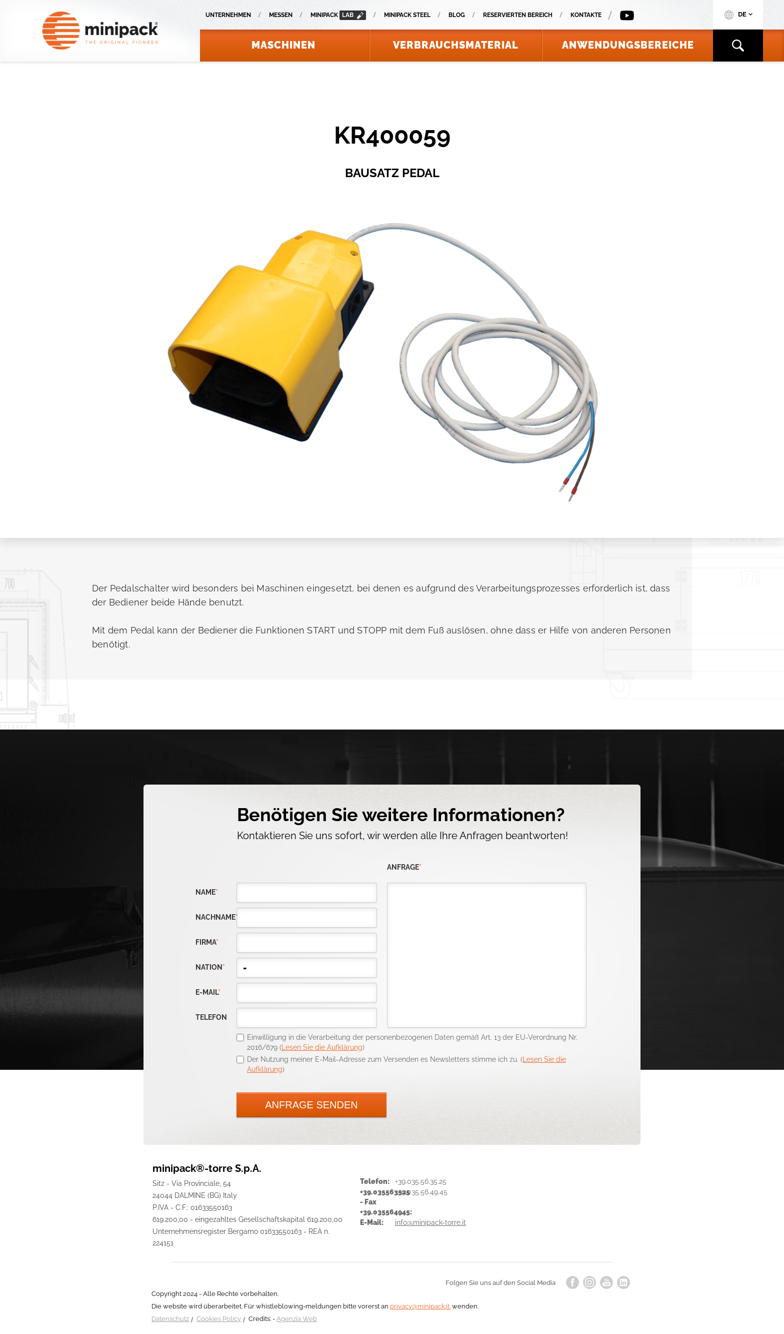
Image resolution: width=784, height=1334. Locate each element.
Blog (456, 15)
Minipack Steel (407, 15)
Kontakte (586, 15)
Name (207, 892)
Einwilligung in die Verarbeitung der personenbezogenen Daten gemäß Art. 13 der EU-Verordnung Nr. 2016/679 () (412, 1042)
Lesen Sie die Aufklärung (322, 1047)
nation (210, 967)
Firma (207, 942)
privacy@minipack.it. (420, 1306)
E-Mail (208, 992)
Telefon (211, 1017)
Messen (280, 15)
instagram (589, 1282)
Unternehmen (228, 15)
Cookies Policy (218, 1318)
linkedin (623, 1282)
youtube (606, 1282)
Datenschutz (170, 1318)
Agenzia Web (296, 1318)
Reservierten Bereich (517, 15)
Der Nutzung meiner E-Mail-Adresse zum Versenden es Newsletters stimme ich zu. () (406, 1064)
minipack (338, 15)
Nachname (216, 917)
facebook (572, 1282)
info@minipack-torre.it (430, 1222)
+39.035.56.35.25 (420, 1181)
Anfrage (404, 867)
